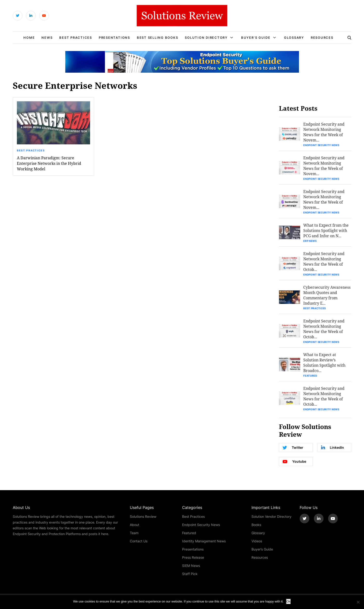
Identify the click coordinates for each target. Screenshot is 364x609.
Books (256, 524)
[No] (358, 602)
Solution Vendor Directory (271, 516)
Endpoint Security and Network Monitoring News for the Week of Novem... (323, 132)
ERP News (310, 241)
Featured (310, 375)
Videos (256, 541)
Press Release (193, 557)
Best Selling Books (157, 37)
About (134, 524)
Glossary (294, 37)
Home (29, 37)
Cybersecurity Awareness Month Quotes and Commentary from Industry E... (327, 295)
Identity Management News (204, 541)
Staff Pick (190, 573)
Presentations (114, 37)
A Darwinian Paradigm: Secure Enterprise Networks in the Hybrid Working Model (49, 163)
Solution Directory (206, 37)
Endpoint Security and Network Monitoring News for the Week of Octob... (323, 261)
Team (134, 533)
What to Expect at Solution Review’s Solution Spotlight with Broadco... (324, 362)
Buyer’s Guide (256, 37)
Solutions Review (143, 516)
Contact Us (138, 541)
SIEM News (191, 565)
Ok (288, 601)
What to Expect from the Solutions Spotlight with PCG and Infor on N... (326, 230)
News (47, 37)
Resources (322, 37)
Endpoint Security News (321, 145)
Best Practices (75, 37)
